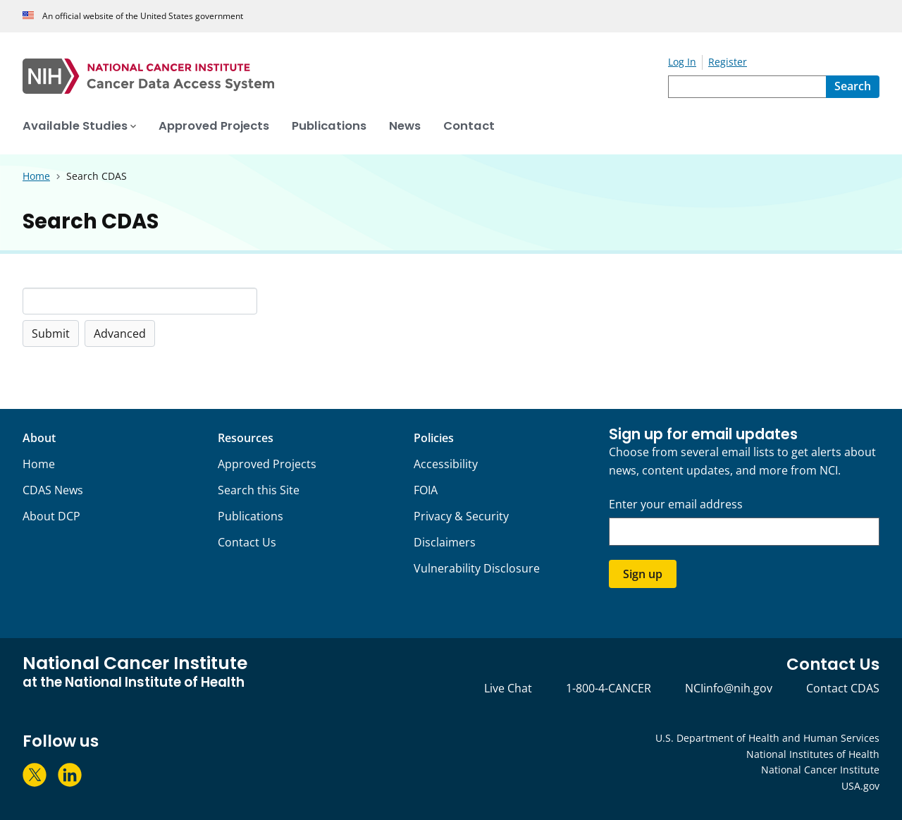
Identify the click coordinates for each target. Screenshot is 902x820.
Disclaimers (445, 542)
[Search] (852, 86)
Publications (250, 516)
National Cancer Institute (820, 769)
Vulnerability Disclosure (477, 568)
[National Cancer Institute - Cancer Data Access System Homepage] (345, 76)
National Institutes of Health (812, 754)
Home (39, 464)
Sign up (642, 574)
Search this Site (258, 490)
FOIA (426, 490)
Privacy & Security (461, 516)
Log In (682, 61)
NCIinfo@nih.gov (728, 688)
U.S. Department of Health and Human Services (767, 738)
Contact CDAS (842, 688)
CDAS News (53, 490)
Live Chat (508, 688)
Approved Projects (267, 464)
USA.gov (860, 786)
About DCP (51, 516)
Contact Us (247, 542)
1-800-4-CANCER (608, 688)
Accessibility (446, 464)
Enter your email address (676, 504)
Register (727, 61)
